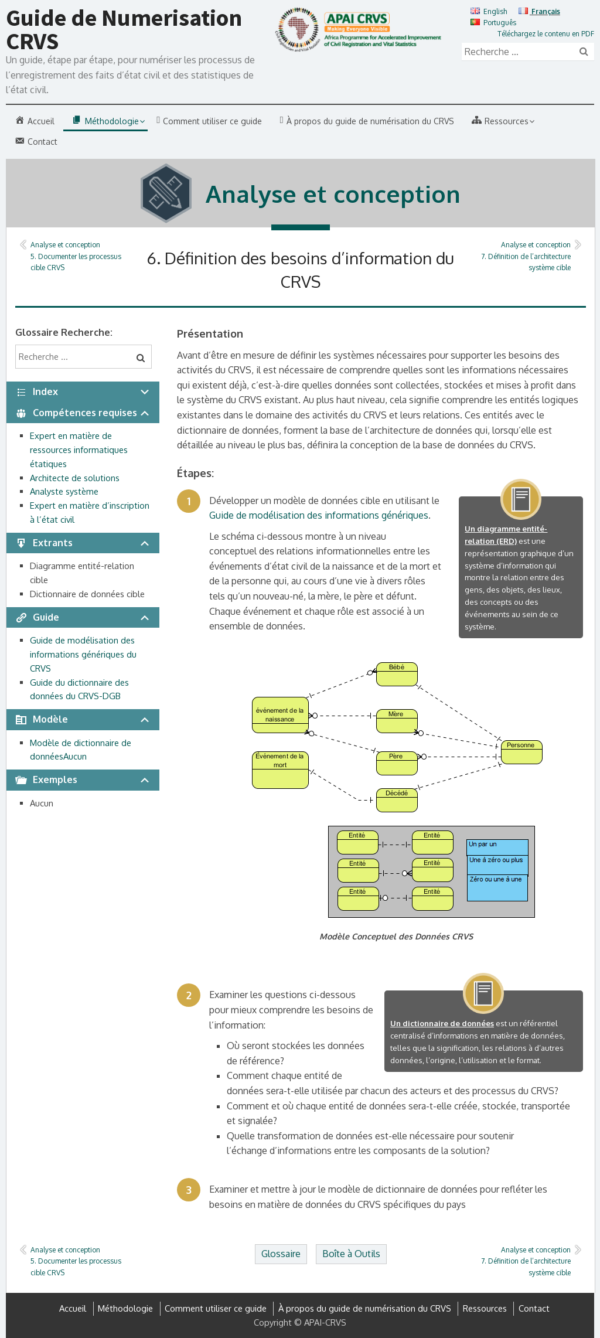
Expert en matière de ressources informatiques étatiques (79, 449)
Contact (534, 1308)
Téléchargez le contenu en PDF (545, 33)
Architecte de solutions (75, 478)
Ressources (485, 1308)
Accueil (72, 1308)
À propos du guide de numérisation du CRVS (364, 1308)
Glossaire (281, 1253)
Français (539, 11)
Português (493, 22)
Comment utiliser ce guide (216, 1308)
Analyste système (64, 491)
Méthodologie (125, 1308)
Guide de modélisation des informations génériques (318, 515)
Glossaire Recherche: (63, 332)
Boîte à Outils (351, 1253)
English (489, 11)
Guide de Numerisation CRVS (124, 29)
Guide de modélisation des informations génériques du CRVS (83, 654)
